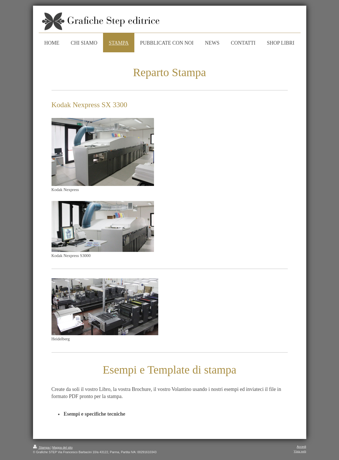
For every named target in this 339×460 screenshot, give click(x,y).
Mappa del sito (62, 447)
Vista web (300, 451)
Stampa (42, 447)
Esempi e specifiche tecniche (94, 414)
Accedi (301, 446)
